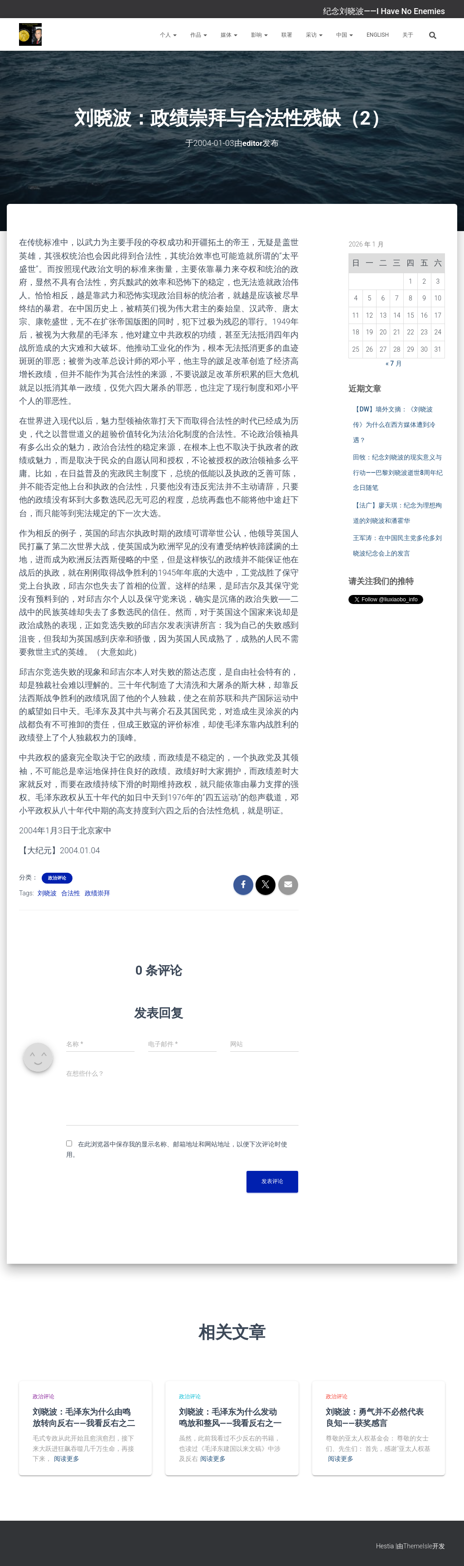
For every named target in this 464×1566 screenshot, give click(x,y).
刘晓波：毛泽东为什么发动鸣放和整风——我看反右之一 (230, 1417)
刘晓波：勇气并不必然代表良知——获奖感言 (375, 1417)
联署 (286, 35)
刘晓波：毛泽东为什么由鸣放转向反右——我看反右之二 (84, 1417)
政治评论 (57, 877)
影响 (259, 35)
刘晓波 (47, 893)
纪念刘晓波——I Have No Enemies (384, 11)
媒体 (229, 35)
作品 (198, 35)
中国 (344, 35)
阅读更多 (66, 1458)
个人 (168, 35)
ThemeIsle (417, 1546)
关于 (407, 35)
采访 (314, 35)
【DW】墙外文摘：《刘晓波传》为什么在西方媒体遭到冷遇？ (394, 424)
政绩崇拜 (97, 893)
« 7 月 (394, 363)
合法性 (70, 893)
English (378, 35)
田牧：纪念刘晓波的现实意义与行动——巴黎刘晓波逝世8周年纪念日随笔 (398, 472)
